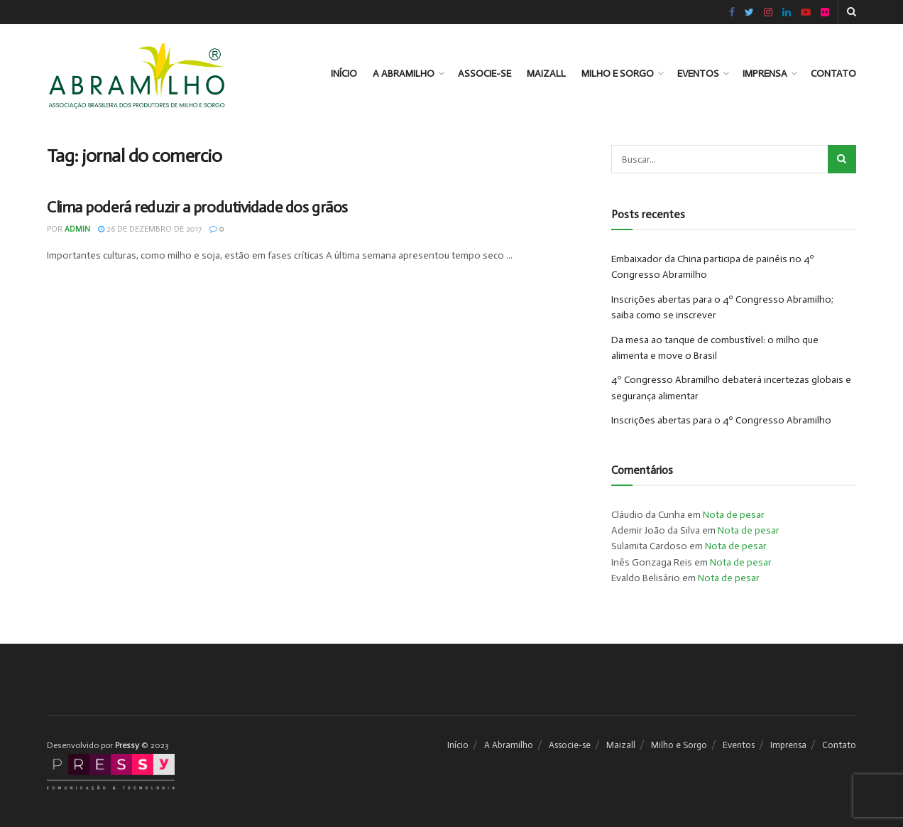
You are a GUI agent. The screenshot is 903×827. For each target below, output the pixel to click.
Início (344, 73)
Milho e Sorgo (617, 73)
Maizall (546, 73)
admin (77, 229)
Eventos (698, 73)
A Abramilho (403, 73)
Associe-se (484, 73)
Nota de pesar (734, 515)
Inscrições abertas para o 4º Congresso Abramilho (721, 420)
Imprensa (765, 73)
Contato (833, 73)
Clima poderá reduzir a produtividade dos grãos (197, 207)
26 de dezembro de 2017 (150, 229)
